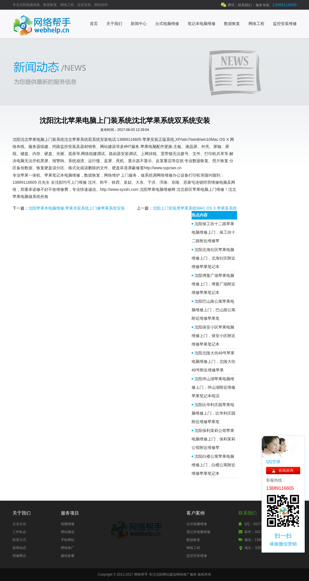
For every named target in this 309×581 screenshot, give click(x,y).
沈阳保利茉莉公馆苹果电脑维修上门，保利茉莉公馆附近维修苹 (213, 439)
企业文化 (19, 524)
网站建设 (67, 532)
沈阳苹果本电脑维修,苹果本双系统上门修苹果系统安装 (76, 208)
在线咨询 (286, 470)
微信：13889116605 (259, 540)
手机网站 (67, 540)
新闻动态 (19, 548)
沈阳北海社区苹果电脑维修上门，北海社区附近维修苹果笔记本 (213, 258)
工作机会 (19, 532)
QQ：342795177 (257, 524)
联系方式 (19, 540)
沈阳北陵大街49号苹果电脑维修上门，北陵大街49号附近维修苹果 (213, 361)
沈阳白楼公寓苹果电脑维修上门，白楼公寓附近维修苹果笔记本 (213, 465)
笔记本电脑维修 (201, 24)
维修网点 (19, 556)
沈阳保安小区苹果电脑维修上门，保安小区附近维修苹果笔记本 (213, 335)
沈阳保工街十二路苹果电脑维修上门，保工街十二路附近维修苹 (213, 232)
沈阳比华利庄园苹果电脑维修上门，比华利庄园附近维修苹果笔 (213, 413)
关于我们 (114, 24)
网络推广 (67, 548)
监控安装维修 (285, 24)
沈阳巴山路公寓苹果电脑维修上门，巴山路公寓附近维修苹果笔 (213, 310)
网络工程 (256, 24)
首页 (94, 24)
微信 (231, 5)
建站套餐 (67, 556)
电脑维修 (67, 524)
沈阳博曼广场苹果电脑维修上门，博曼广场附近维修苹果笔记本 (213, 284)
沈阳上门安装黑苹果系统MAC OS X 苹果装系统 (195, 208)
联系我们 (245, 5)
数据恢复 (232, 24)
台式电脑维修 (167, 24)
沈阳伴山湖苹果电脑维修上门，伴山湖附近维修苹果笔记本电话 (213, 387)
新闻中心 (139, 24)
